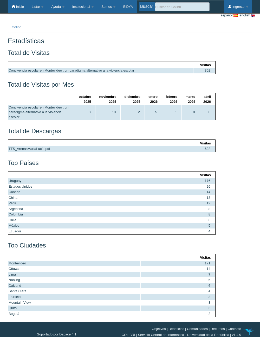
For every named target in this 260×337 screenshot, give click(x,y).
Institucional (83, 7)
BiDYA (128, 7)
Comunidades (197, 329)
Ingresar (238, 6)
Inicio (18, 6)
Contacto (234, 329)
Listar (37, 7)
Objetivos (159, 329)
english (246, 15)
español (229, 15)
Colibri (17, 27)
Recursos (218, 329)
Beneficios (176, 329)
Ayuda (57, 7)
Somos (108, 7)
